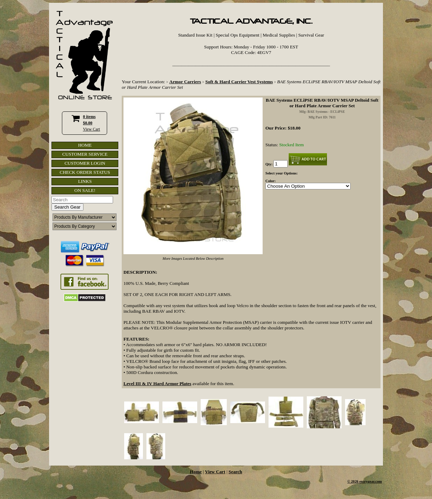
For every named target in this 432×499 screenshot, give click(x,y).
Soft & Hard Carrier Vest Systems (239, 81)
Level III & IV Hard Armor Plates (157, 383)
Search (235, 471)
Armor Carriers (185, 81)
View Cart (91, 129)
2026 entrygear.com (366, 481)
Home (196, 471)
